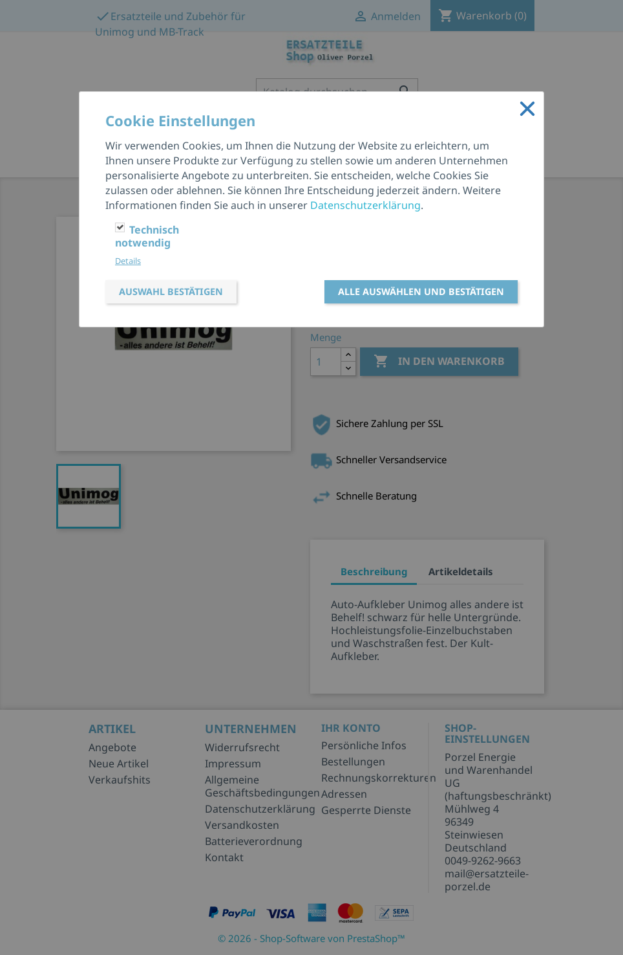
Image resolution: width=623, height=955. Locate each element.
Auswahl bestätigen (171, 291)
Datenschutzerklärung (365, 205)
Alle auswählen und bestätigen (421, 291)
